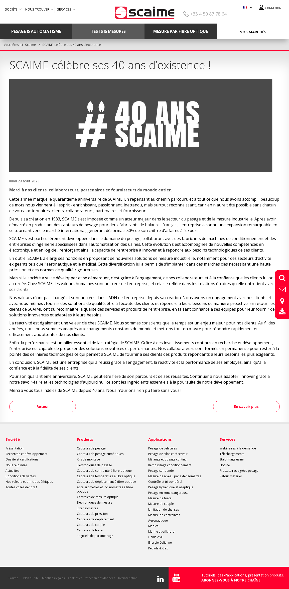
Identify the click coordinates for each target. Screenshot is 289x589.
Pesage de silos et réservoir (168, 454)
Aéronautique (158, 520)
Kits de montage (88, 459)
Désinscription (127, 578)
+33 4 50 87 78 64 (208, 14)
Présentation (15, 448)
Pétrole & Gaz (158, 548)
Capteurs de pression (92, 514)
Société (11, 9)
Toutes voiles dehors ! (21, 487)
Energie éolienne (160, 542)
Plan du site (31, 578)
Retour (43, 406)
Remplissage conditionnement (169, 465)
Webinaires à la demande (238, 448)
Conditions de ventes (21, 476)
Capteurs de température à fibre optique (106, 476)
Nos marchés (252, 31)
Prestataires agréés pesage (239, 470)
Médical (153, 526)
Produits (85, 439)
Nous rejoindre (16, 465)
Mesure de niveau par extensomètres (174, 476)
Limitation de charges (163, 509)
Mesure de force (160, 498)
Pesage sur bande (161, 470)
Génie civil (155, 537)
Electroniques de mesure (94, 502)
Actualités (12, 470)
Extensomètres (87, 508)
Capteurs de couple (91, 525)
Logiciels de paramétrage (95, 536)
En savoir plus (246, 406)
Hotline (225, 465)
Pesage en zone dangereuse (168, 493)
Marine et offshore (161, 531)
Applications (160, 439)
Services (64, 9)
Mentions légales (53, 578)
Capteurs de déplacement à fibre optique (106, 482)
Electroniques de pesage (94, 465)
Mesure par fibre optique (180, 31)
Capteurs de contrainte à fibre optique (104, 470)
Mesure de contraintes (164, 515)
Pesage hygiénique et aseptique (170, 487)
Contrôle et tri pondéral (165, 482)
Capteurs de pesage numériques (100, 454)
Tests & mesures (108, 31)
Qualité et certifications (22, 459)
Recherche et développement (26, 454)
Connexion (273, 8)
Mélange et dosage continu (167, 459)
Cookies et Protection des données (91, 578)
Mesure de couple (161, 504)
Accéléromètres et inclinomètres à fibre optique (105, 489)
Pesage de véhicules (162, 448)
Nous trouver (37, 9)
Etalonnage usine (232, 459)
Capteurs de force (90, 530)
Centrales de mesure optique (97, 497)
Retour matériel (231, 476)
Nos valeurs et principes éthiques (29, 482)
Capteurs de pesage (91, 448)
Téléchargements (232, 454)
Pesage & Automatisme (36, 31)
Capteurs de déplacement (95, 519)
